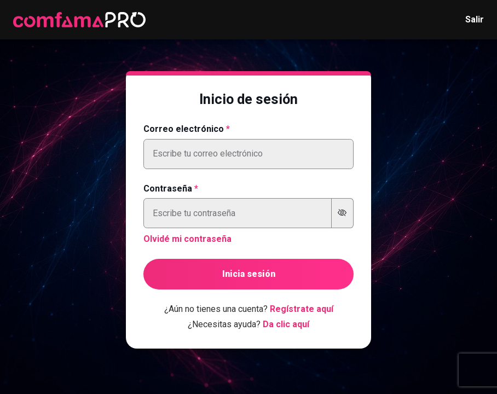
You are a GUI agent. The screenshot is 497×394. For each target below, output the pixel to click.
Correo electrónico (183, 129)
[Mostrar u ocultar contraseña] (342, 213)
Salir (474, 19)
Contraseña (167, 188)
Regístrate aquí (301, 309)
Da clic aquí (286, 324)
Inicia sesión (248, 274)
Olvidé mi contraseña (187, 239)
